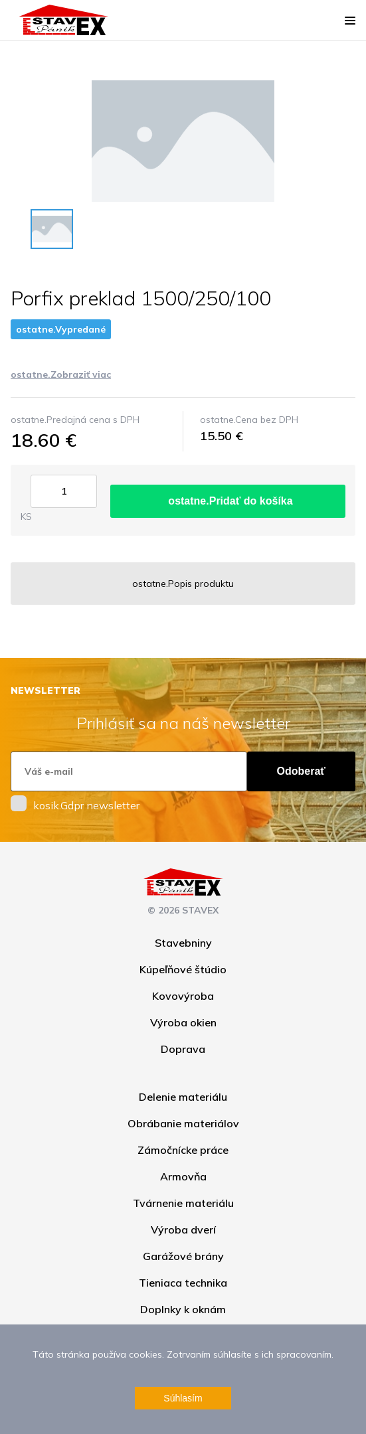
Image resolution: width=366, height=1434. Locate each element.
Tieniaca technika (183, 1282)
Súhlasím (182, 1398)
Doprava (183, 1049)
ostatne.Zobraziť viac (61, 374)
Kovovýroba (183, 995)
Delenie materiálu (183, 1096)
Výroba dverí (183, 1229)
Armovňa (183, 1176)
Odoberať (301, 771)
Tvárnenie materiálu (183, 1203)
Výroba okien (183, 1022)
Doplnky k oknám (183, 1309)
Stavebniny (183, 942)
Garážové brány (183, 1256)
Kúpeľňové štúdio (183, 969)
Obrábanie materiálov (183, 1123)
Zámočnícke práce (183, 1149)
